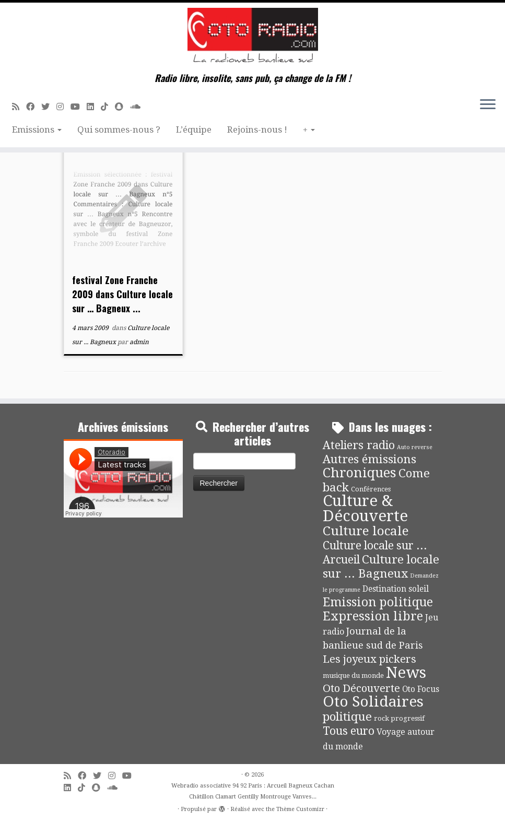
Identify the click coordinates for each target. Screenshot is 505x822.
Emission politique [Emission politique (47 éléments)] (378, 602)
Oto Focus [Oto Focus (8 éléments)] (420, 689)
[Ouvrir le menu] (488, 105)
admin (139, 342)
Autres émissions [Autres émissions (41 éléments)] (369, 459)
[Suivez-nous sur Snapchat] (122, 107)
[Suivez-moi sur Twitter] (48, 107)
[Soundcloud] (138, 107)
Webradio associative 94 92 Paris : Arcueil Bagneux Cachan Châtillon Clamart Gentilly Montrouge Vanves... (252, 791)
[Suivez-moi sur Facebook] (33, 107)
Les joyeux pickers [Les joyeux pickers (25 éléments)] (369, 659)
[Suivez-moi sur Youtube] (79, 107)
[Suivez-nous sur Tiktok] (108, 107)
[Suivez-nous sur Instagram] (63, 107)
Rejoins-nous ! (257, 129)
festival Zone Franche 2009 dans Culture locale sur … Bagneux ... (122, 294)
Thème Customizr (300, 809)
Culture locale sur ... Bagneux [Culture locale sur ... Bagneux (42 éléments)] (381, 566)
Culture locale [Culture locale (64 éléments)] (366, 530)
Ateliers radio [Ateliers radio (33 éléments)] (359, 445)
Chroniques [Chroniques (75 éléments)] (359, 472)
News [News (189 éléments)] (406, 673)
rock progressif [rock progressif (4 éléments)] (399, 718)
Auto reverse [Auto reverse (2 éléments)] (414, 447)
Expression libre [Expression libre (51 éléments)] (373, 616)
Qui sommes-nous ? (118, 129)
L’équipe (194, 129)
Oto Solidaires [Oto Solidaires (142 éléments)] (373, 701)
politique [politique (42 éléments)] (347, 716)
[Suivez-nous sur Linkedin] (94, 107)
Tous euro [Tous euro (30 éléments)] (348, 730)
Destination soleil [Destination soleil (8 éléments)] (395, 589)
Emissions (37, 129)
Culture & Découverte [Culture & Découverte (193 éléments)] (365, 508)
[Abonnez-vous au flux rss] (19, 107)
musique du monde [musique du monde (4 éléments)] (353, 675)
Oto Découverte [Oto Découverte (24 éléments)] (361, 688)
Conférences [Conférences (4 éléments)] (371, 489)
